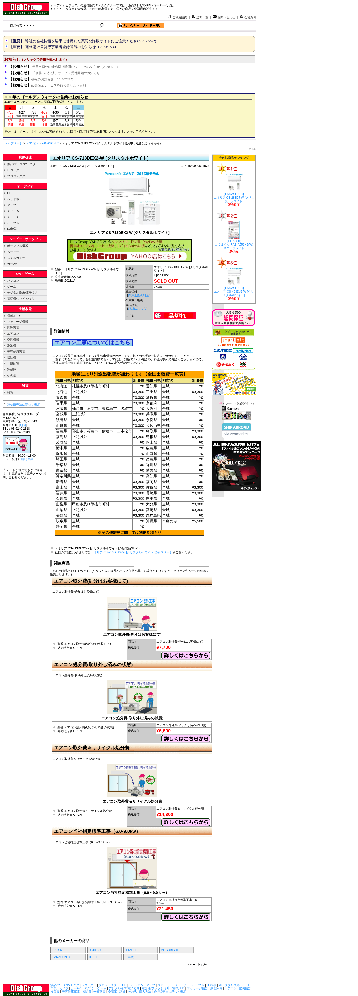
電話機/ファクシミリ (21, 298)
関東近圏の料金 (138, 295)
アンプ (11, 205)
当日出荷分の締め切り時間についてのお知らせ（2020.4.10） (64, 67)
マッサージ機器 (17, 321)
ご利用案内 (177, 17)
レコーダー (14, 170)
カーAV (12, 264)
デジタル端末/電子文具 (22, 292)
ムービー (13, 252)
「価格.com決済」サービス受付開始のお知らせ (54, 73)
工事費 (129, 957)
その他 (11, 375)
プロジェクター (17, 176)
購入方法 (145, 991)
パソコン (13, 280)
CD (9, 193)
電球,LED (13, 315)
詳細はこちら (137, 308)
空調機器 (13, 339)
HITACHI (130, 950)
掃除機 (11, 357)
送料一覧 (200, 17)
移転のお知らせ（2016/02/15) (41, 79)
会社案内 (248, 17)
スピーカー (14, 211)
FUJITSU (95, 950)
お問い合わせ (224, 17)
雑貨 (10, 392)
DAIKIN (57, 950)
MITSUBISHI (169, 950)
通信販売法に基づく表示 (23, 404)
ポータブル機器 (17, 246)
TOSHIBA (95, 957)
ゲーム (11, 286)
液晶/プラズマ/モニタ (21, 164)
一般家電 (13, 363)
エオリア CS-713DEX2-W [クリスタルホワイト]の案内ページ (132, 552)
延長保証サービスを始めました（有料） (49, 85)
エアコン (32, 143)
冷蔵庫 (11, 369)
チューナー (14, 217)
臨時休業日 (28, 459)
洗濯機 (11, 345)
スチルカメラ (16, 258)
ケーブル (13, 223)
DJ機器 (12, 229)
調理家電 (13, 327)
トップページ (14, 143)
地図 (23, 425)
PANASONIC (50, 143)
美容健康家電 (16, 351)
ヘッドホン (14, 199)
